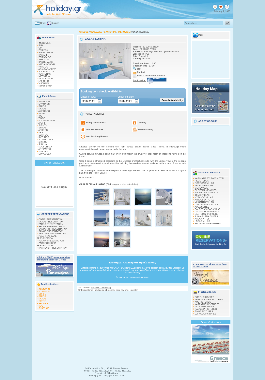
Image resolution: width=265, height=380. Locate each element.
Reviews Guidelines (100, 287)
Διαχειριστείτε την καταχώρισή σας (132, 277)
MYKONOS (44, 104)
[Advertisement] (210, 145)
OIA (40, 48)
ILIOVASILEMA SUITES (206, 216)
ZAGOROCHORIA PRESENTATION (46, 244)
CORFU (42, 294)
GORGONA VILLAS (204, 183)
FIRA (41, 45)
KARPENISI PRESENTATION (53, 248)
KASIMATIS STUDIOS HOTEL (209, 178)
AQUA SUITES (202, 207)
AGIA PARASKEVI (47, 69)
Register (133, 290)
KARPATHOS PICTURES (207, 304)
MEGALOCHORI (47, 64)
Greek (43, 23)
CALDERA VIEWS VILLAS (207, 209)
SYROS (42, 127)
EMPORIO (44, 81)
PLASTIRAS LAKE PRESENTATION (47, 237)
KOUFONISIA (45, 146)
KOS (41, 306)
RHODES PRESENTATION (52, 226)
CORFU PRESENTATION (51, 219)
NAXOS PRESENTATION (51, 221)
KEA (41, 132)
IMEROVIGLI (45, 43)
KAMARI (43, 55)
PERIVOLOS (45, 57)
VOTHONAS (45, 74)
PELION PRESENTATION (51, 240)
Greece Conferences (211, 322)
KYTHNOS (44, 137)
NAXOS (42, 108)
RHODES (43, 303)
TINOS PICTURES (204, 311)
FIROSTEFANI (46, 52)
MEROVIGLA (201, 188)
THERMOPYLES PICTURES (209, 299)
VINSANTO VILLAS (204, 202)
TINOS (42, 118)
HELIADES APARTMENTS (208, 223)
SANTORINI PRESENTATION (53, 229)
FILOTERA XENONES (205, 190)
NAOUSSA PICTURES (206, 309)
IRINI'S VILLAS (202, 195)
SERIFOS (43, 135)
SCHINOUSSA (46, 139)
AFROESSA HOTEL (204, 200)
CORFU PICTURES (204, 297)
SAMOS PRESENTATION (51, 231)
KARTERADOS (46, 62)
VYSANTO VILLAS (204, 197)
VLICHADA (44, 83)
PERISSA (43, 50)
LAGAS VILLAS (202, 221)
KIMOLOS (43, 151)
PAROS (42, 106)
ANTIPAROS (44, 149)
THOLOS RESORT (204, 185)
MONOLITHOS (46, 78)
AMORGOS (44, 111)
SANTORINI (44, 101)
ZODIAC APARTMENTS (206, 192)
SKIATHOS (44, 308)
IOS (40, 116)
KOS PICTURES (203, 302)
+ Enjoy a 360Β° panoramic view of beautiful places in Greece (53, 258)
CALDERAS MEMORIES (207, 211)
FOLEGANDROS (47, 120)
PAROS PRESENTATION (51, 224)
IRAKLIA (43, 144)
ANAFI (41, 123)
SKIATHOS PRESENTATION (53, 233)
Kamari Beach (45, 86)
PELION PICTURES (204, 306)
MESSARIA (44, 76)
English (55, 23)
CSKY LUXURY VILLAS (206, 204)
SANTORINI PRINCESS (206, 214)
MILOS (42, 113)
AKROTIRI (43, 59)
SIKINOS (43, 142)
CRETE (42, 301)
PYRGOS (43, 67)
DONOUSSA (45, 154)
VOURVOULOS (46, 71)
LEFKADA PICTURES (205, 314)
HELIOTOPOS (202, 181)
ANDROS (43, 130)
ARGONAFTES (202, 219)
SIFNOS (43, 125)
